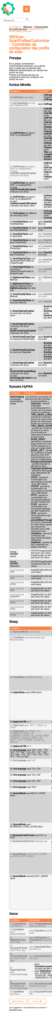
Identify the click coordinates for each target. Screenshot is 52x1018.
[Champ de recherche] (15, 20)
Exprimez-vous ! (15, 1010)
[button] (27, 19)
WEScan (27, 27)
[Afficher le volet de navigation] (26, 9)
